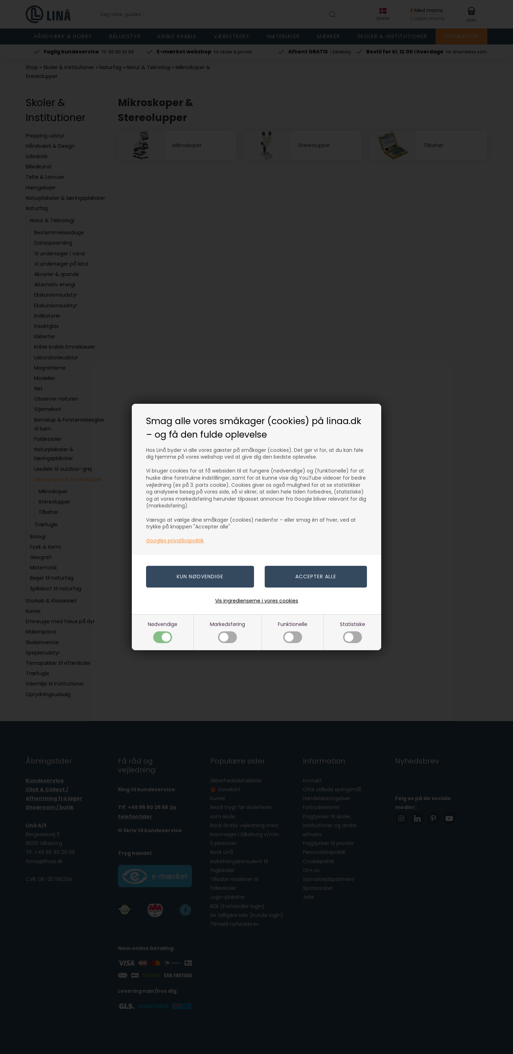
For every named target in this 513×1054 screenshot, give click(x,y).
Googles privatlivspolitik (175, 540)
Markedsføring (227, 632)
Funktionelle (292, 632)
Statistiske (352, 632)
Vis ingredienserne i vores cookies (256, 600)
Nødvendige (162, 632)
